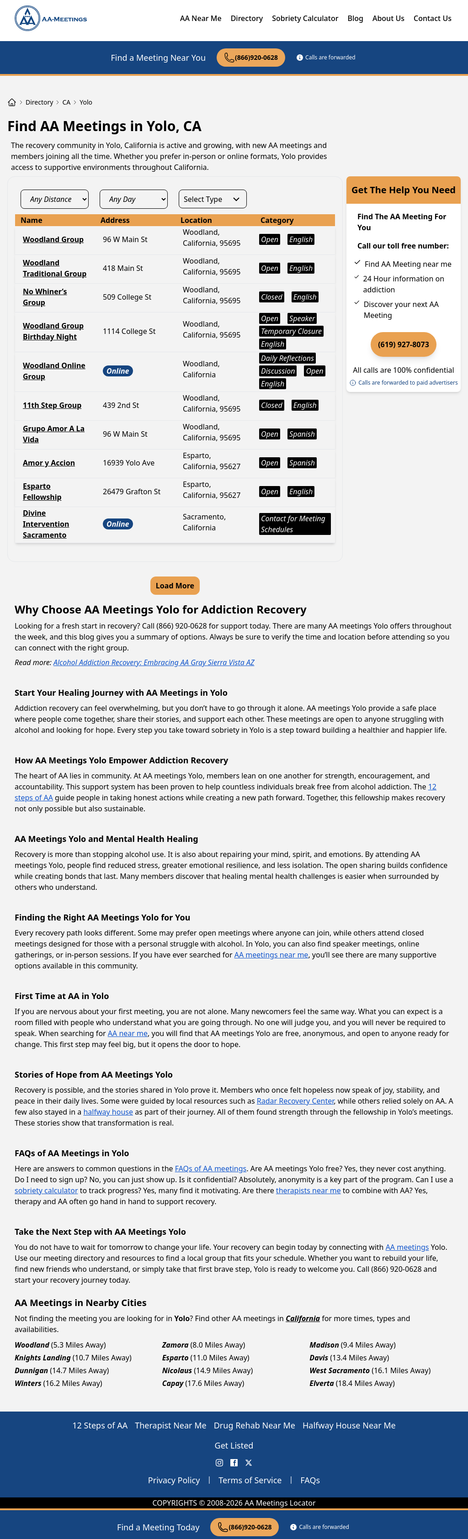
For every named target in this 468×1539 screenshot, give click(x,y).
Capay (173, 1383)
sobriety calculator (46, 1190)
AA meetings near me (271, 955)
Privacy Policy (174, 1480)
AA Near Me (201, 18)
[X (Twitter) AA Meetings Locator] (248, 1462)
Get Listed (234, 1445)
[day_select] (134, 199)
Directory (247, 18)
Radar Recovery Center (295, 1101)
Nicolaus (177, 1370)
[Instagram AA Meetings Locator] (219, 1462)
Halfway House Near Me (349, 1425)
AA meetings (407, 1247)
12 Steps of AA (100, 1425)
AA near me (128, 1033)
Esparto (175, 1358)
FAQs (310, 1480)
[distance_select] (55, 199)
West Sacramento (339, 1370)
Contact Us (433, 18)
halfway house (108, 1112)
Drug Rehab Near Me (254, 1425)
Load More (175, 586)
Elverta (321, 1383)
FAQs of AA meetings (210, 1169)
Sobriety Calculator (305, 18)
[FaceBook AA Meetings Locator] (234, 1462)
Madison (324, 1345)
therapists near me (308, 1190)
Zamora (175, 1345)
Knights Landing (43, 1358)
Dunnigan (31, 1370)
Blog (355, 18)
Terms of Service (250, 1480)
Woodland (32, 1345)
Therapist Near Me (171, 1425)
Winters (28, 1383)
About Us (388, 18)
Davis (318, 1358)
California (303, 1318)
